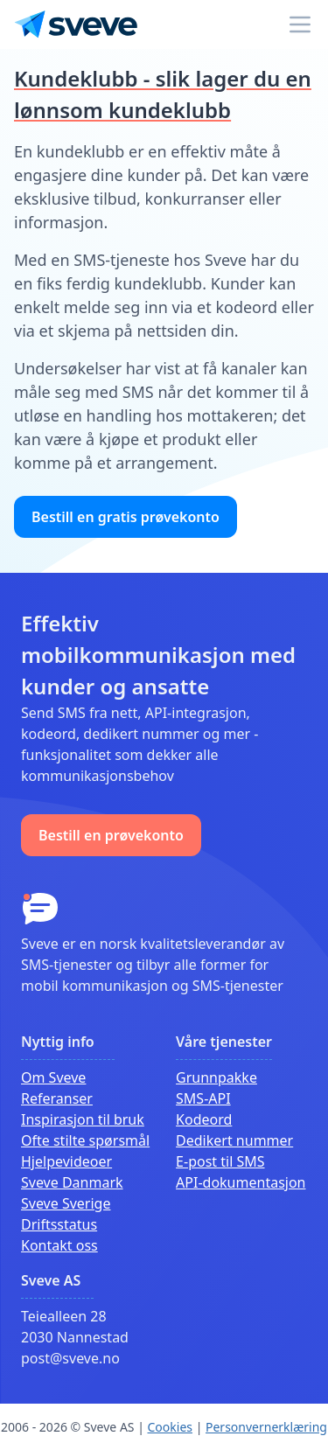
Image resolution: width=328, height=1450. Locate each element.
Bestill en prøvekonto (111, 835)
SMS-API (203, 1098)
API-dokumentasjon (240, 1182)
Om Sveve (53, 1077)
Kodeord (204, 1119)
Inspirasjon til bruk (82, 1119)
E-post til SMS (220, 1161)
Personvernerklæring (266, 1427)
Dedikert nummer (234, 1140)
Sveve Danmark (72, 1182)
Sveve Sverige (65, 1203)
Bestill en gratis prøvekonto (125, 516)
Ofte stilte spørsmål (85, 1140)
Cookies (170, 1427)
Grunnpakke (216, 1077)
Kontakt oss (59, 1245)
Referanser (57, 1098)
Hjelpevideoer (66, 1161)
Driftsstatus (59, 1224)
